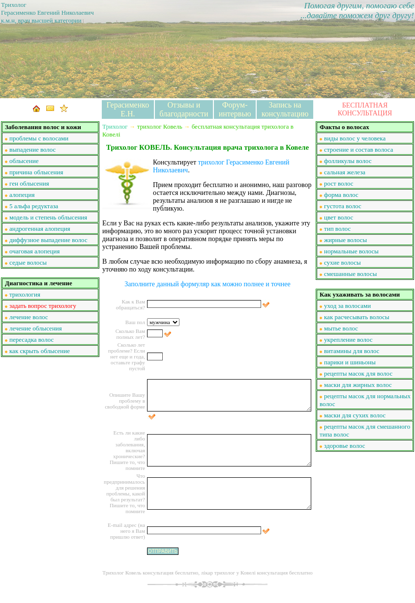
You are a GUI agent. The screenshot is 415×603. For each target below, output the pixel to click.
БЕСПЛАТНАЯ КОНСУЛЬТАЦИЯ (365, 109)
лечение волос (28, 317)
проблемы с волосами (38, 138)
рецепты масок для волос (358, 373)
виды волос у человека (354, 138)
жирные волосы (345, 240)
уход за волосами (347, 305)
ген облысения (29, 183)
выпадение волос (32, 149)
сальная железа (344, 172)
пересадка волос (31, 339)
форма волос (341, 194)
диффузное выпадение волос (48, 240)
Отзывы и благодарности (183, 109)
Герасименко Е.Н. (128, 109)
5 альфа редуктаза (33, 206)
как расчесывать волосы (356, 317)
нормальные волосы (351, 251)
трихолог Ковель (159, 126)
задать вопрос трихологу (42, 305)
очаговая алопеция (34, 251)
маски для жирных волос (358, 384)
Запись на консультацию (285, 109)
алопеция (22, 194)
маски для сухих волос (354, 415)
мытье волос (341, 328)
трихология (24, 294)
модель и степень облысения (48, 217)
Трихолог (115, 126)
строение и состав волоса (358, 149)
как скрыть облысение (39, 351)
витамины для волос (352, 351)
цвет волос (338, 217)
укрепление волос (348, 339)
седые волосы (28, 262)
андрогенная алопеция (39, 228)
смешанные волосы (350, 273)
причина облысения (36, 172)
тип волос (337, 228)
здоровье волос (344, 445)
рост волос (338, 183)
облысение (23, 160)
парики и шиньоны (350, 362)
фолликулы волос (348, 160)
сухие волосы (342, 262)
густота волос (342, 206)
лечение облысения (35, 328)
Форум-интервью (235, 109)
